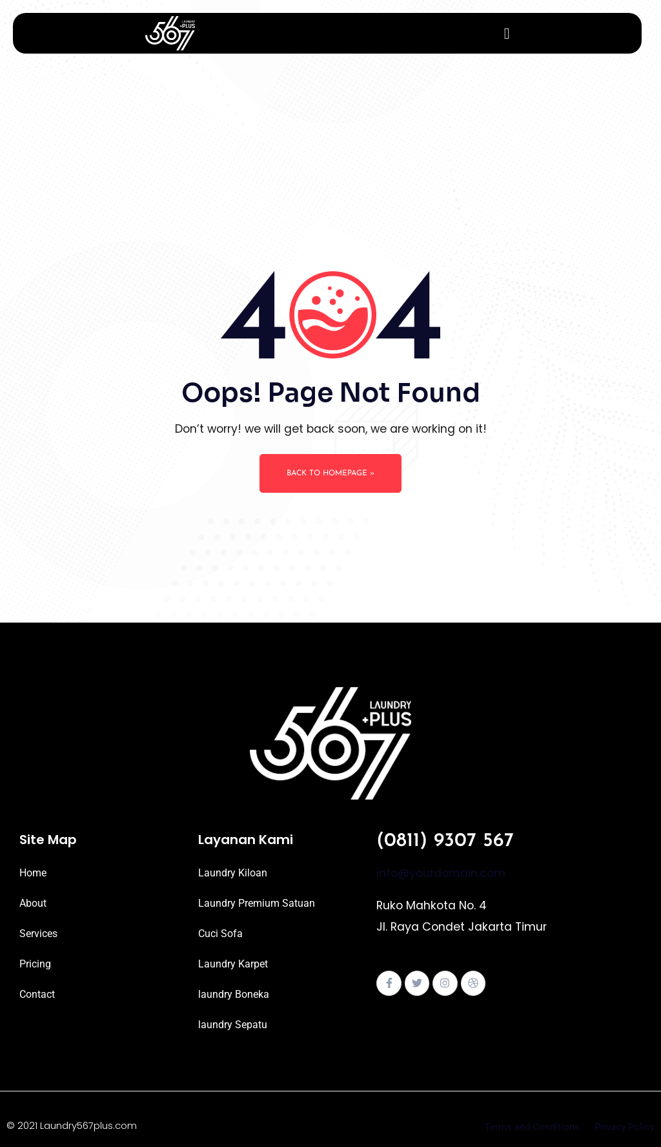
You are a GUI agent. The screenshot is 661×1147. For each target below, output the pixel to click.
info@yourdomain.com (440, 873)
